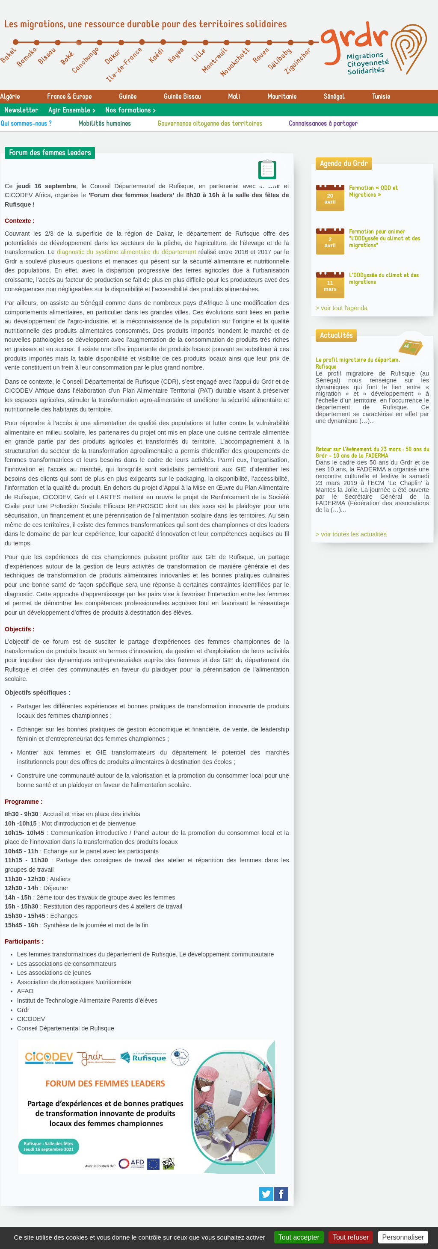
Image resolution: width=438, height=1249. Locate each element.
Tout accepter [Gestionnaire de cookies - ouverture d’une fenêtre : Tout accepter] (299, 1237)
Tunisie (381, 96)
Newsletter (21, 110)
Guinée (127, 96)
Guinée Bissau (182, 96)
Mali (234, 96)
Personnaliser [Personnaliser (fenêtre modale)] (403, 1237)
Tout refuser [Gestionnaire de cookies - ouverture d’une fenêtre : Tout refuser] (351, 1237)
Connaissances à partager (323, 123)
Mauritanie (281, 96)
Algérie (10, 96)
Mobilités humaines (104, 123)
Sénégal (334, 96)
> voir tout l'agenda (342, 308)
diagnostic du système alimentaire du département (126, 252)
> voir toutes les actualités (351, 534)
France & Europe (69, 96)
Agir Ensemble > (71, 110)
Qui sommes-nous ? (26, 123)
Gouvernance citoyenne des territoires (209, 123)
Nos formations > (130, 110)
